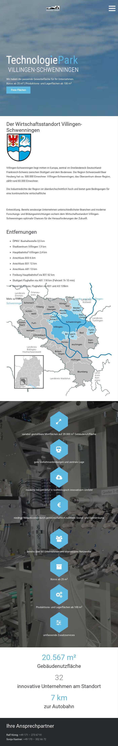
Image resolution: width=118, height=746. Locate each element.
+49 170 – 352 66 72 (34, 739)
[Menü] (112, 8)
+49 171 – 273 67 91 (30, 734)
